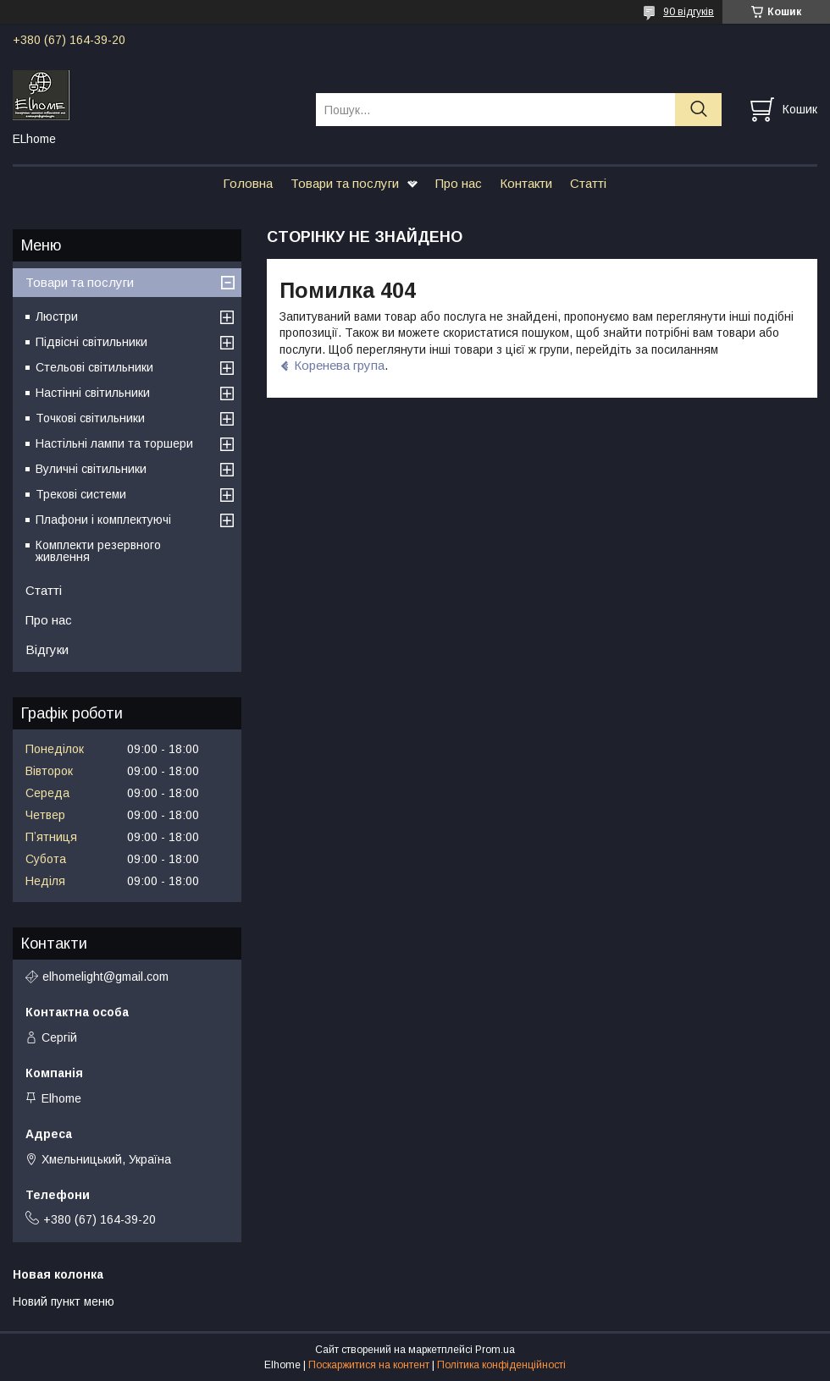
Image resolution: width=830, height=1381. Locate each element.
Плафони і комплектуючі (103, 519)
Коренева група (339, 365)
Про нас (458, 183)
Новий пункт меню (63, 1301)
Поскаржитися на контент (368, 1365)
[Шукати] (698, 109)
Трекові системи (81, 494)
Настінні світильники (93, 392)
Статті (588, 183)
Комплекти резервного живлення (98, 551)
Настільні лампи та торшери (114, 443)
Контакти (526, 183)
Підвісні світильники (91, 342)
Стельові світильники (94, 367)
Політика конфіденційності (501, 1365)
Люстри (57, 316)
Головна (248, 183)
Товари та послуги (344, 183)
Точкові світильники (90, 418)
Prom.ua (495, 1350)
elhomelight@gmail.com (105, 976)
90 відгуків (688, 12)
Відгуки (47, 649)
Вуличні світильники (91, 469)
